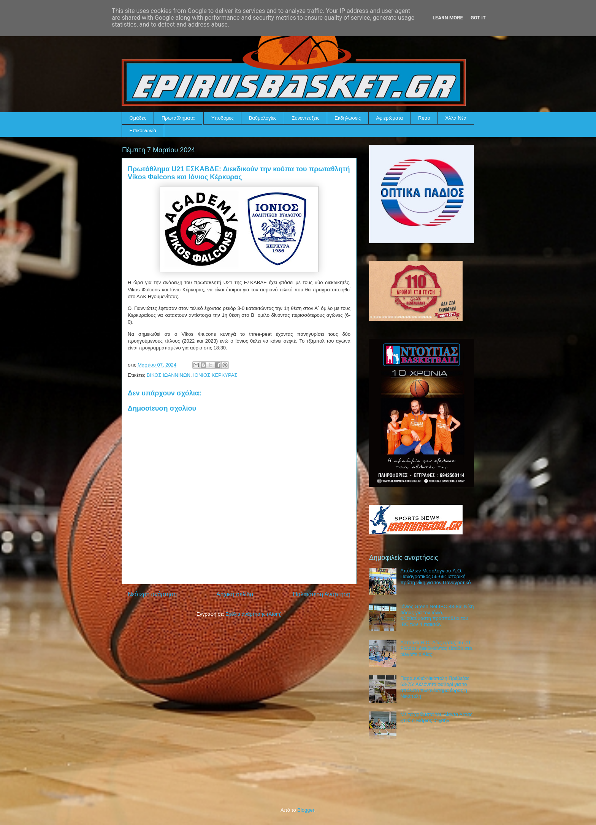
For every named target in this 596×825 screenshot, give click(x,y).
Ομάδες (138, 118)
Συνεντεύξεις (306, 118)
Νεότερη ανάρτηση (152, 594)
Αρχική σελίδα (234, 594)
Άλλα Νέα (455, 118)
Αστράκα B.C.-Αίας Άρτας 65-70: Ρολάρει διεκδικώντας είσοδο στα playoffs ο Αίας (436, 648)
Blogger (305, 810)
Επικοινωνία (143, 130)
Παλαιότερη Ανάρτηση (321, 594)
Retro (424, 118)
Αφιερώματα (389, 118)
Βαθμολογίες (263, 118)
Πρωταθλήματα (178, 118)
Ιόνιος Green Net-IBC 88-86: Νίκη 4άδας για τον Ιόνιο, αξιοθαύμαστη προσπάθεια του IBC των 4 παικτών (437, 615)
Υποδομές (222, 118)
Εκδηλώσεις (347, 118)
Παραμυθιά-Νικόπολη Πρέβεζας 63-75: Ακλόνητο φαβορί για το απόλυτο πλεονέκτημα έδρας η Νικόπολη (434, 687)
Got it (478, 18)
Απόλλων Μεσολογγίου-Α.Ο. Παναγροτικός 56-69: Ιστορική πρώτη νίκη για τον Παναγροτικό (435, 576)
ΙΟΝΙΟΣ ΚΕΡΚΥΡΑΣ (215, 375)
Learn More (448, 18)
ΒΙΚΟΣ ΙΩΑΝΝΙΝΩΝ (168, 375)
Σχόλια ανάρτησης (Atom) (254, 614)
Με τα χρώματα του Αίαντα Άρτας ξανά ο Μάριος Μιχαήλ (436, 717)
